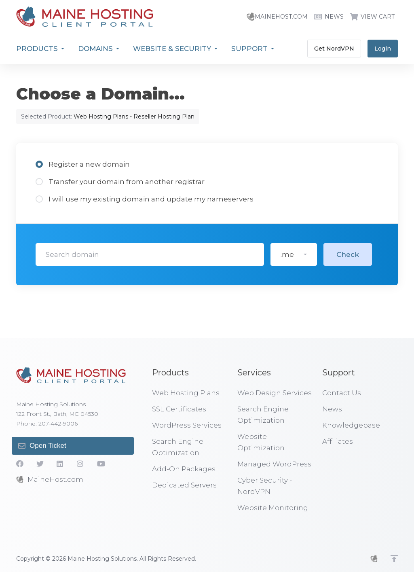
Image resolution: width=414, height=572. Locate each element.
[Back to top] (394, 559)
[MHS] (374, 559)
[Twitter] (40, 463)
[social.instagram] (80, 463)
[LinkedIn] (60, 463)
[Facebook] (20, 463)
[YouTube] (101, 463)
